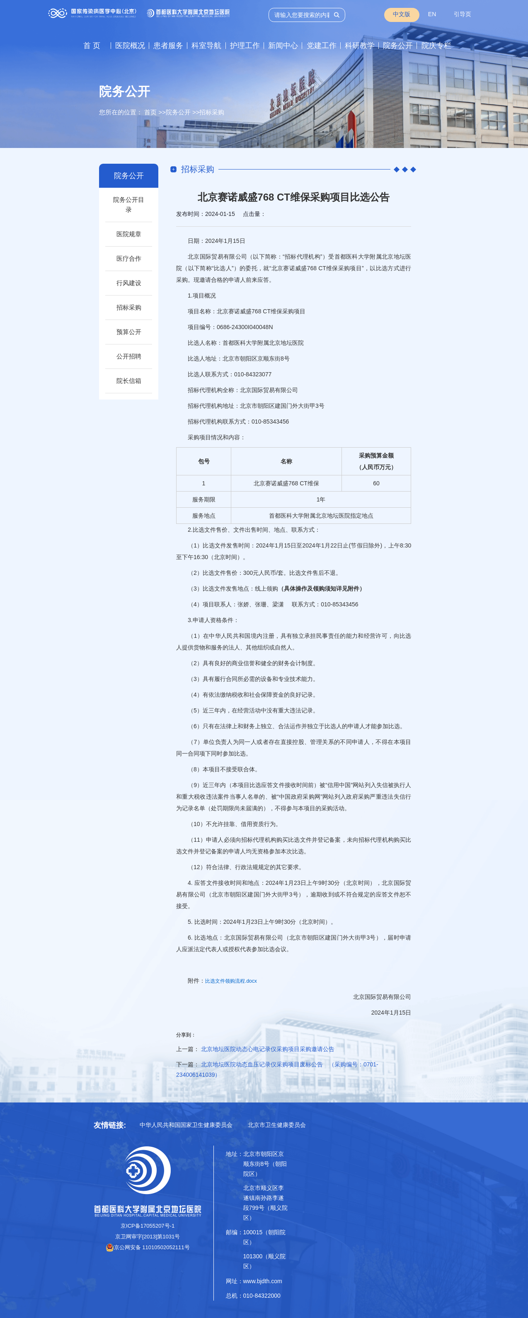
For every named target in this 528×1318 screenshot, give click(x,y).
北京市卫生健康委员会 (277, 1125)
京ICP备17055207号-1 (147, 1226)
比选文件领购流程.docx (231, 981)
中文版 (401, 14)
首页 (150, 112)
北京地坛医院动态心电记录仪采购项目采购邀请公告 (267, 1049)
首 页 (91, 45)
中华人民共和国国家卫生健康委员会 (186, 1125)
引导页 (462, 14)
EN (432, 14)
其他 (251, 647)
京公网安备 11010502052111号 (148, 1247)
